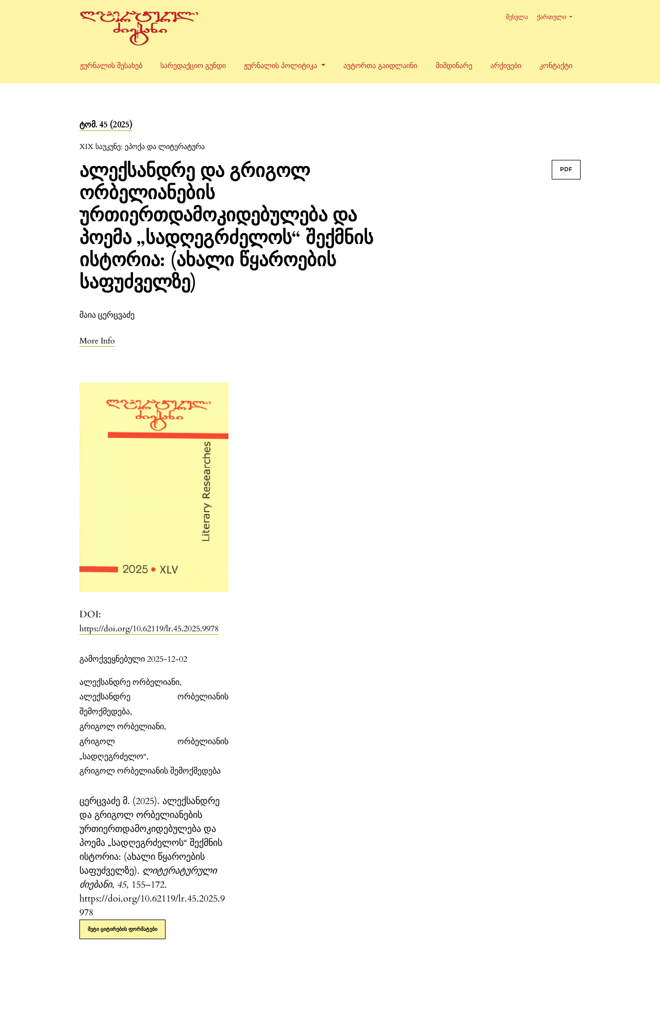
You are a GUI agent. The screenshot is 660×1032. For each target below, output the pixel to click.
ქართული (558, 16)
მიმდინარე (454, 65)
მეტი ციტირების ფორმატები (122, 929)
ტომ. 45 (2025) (106, 124)
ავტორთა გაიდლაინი (380, 65)
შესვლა (517, 17)
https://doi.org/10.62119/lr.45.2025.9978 (149, 628)
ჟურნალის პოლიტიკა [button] (281, 65)
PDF (566, 169)
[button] (97, 341)
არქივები (505, 65)
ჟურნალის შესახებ (111, 65)
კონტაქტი (555, 65)
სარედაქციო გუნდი (193, 65)
